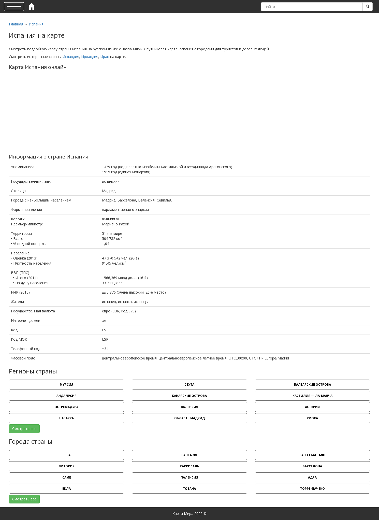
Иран (104, 56)
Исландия (70, 56)
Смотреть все (24, 428)
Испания (36, 24)
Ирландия (89, 56)
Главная (16, 24)
